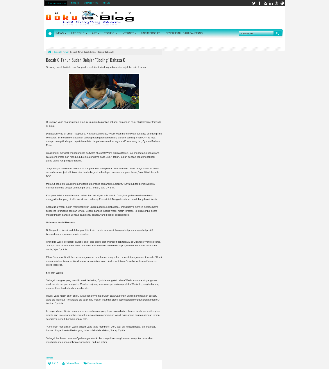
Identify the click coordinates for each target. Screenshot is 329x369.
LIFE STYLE (77, 33)
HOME (50, 33)
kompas (49, 358)
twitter (254, 3)
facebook (259, 3)
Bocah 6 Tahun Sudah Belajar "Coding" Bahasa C (85, 60)
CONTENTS (91, 3)
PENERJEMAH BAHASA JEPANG (184, 33)
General (91, 363)
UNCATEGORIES (150, 33)
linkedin (271, 3)
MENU (106, 3)
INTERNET (128, 33)
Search (278, 33)
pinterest (282, 3)
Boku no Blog (72, 363)
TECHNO (109, 33)
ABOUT (75, 3)
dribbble (276, 3)
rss (265, 3)
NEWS (60, 33)
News (99, 363)
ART (94, 33)
